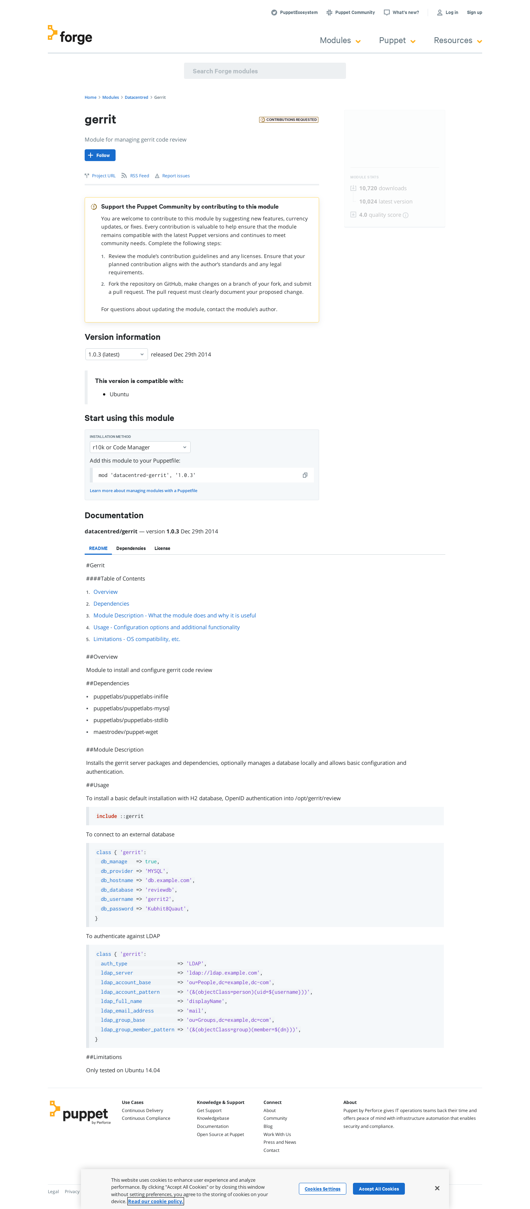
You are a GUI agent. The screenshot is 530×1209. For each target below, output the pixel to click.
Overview (105, 591)
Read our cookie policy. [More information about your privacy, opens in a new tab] (155, 1201)
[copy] (305, 475)
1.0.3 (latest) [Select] (116, 354)
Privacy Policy (78, 1191)
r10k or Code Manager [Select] (140, 447)
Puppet (397, 39)
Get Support (209, 1110)
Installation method (110, 436)
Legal (53, 1191)
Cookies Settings (322, 1189)
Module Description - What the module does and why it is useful (174, 615)
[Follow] (100, 155)
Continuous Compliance (146, 1118)
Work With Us (277, 1134)
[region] (265, 1189)
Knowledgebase (213, 1118)
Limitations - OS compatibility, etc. (136, 638)
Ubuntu (119, 394)
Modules (340, 39)
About (270, 1110)
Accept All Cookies (379, 1189)
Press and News (280, 1142)
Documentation (213, 1126)
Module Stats (364, 177)
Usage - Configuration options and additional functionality (166, 627)
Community (275, 1118)
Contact (271, 1150)
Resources (458, 39)
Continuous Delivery (142, 1110)
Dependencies (111, 603)
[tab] (98, 548)
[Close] (437, 1188)
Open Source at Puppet (220, 1134)
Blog (268, 1126)
